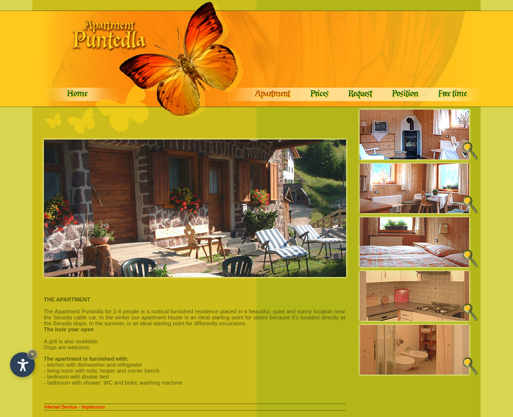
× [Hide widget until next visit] (32, 354)
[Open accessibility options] (22, 364)
